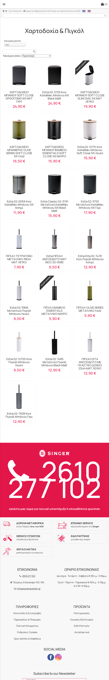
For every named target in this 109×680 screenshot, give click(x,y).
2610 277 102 (54, 479)
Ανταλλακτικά (82, 632)
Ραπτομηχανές (82, 613)
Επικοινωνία (15, 11)
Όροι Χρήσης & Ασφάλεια (27, 638)
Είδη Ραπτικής (82, 625)
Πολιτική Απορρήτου (27, 625)
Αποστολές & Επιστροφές (27, 613)
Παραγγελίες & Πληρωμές (27, 619)
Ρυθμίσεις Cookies (27, 632)
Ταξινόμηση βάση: (12, 56)
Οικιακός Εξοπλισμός (81, 619)
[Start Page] (54, 4)
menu (4, 4)
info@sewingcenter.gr (29, 588)
